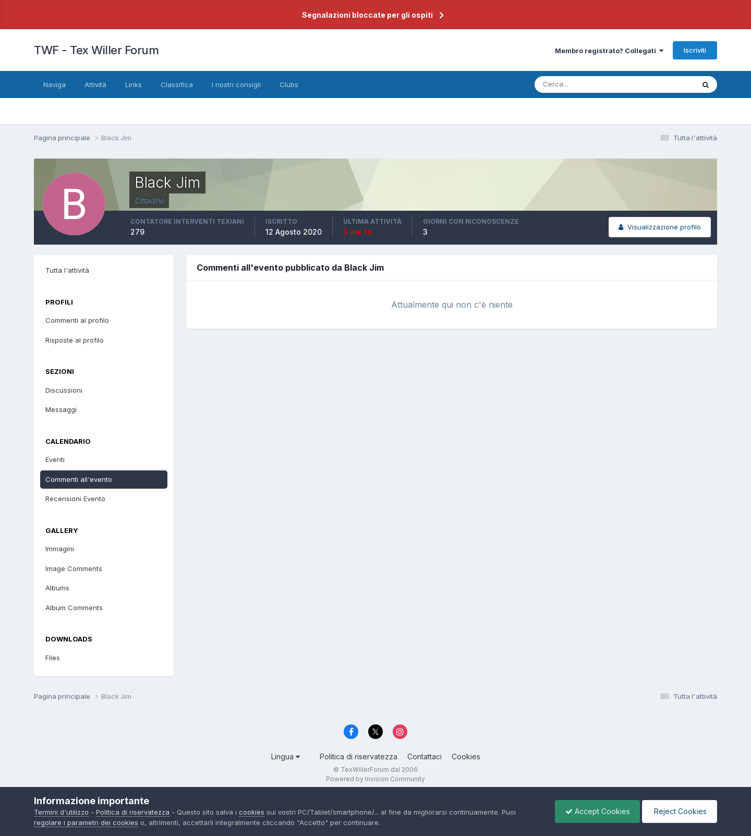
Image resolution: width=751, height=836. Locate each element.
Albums (57, 588)
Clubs (289, 84)
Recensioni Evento (75, 498)
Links (133, 84)
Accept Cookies (595, 811)
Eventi (55, 459)
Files (52, 657)
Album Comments (74, 607)
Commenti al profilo (77, 320)
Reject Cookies (678, 811)
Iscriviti (695, 50)
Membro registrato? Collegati (609, 50)
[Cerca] (580, 84)
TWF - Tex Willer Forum (96, 50)
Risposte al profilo (74, 340)
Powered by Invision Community (375, 779)
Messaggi (61, 409)
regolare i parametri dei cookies (86, 822)
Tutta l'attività (67, 270)
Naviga (54, 84)
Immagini (59, 548)
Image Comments (73, 568)
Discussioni (63, 390)
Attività (95, 84)
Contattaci (424, 756)
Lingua (285, 756)
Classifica (177, 84)
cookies (251, 812)
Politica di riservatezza (358, 756)
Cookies (466, 756)
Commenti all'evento (78, 479)
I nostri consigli (236, 84)
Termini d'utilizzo (61, 812)
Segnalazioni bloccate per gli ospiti (367, 14)
